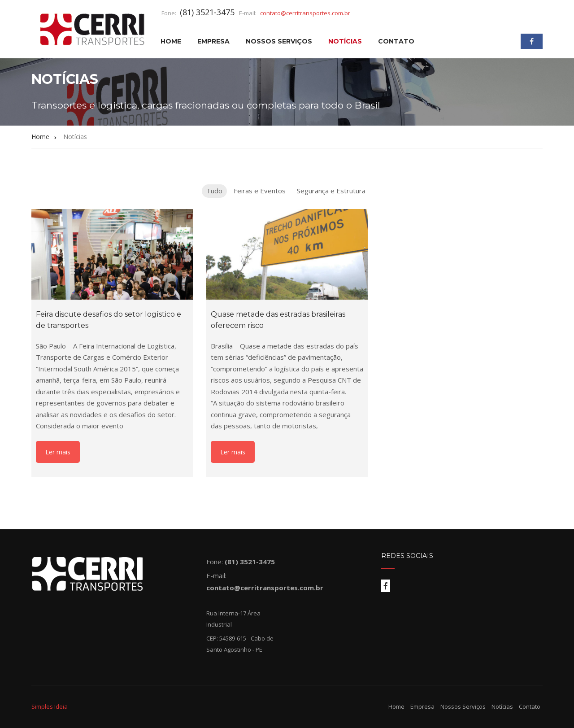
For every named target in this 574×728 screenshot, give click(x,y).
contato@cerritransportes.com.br (305, 13)
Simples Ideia (49, 706)
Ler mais (57, 452)
